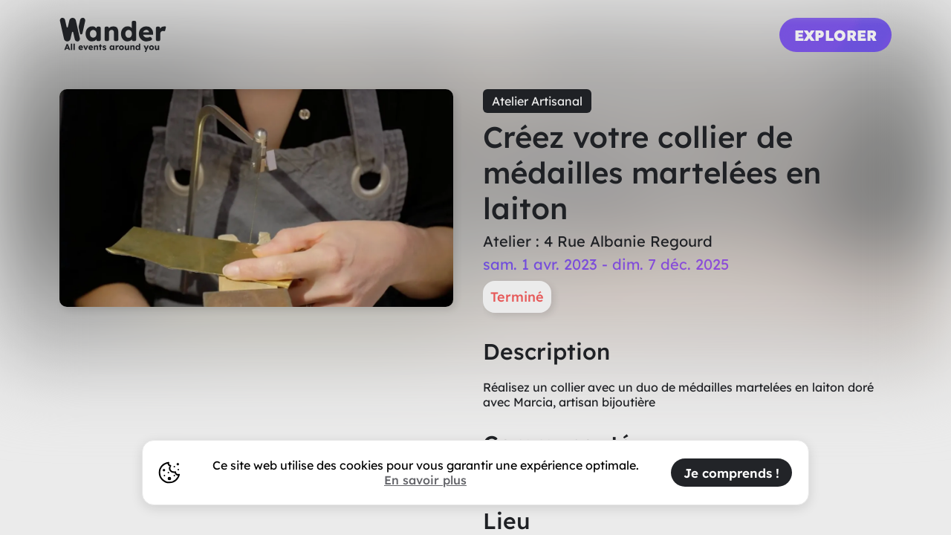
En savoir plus (425, 480)
